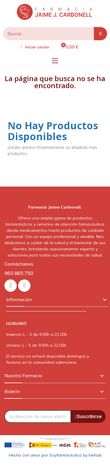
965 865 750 (18, 273)
